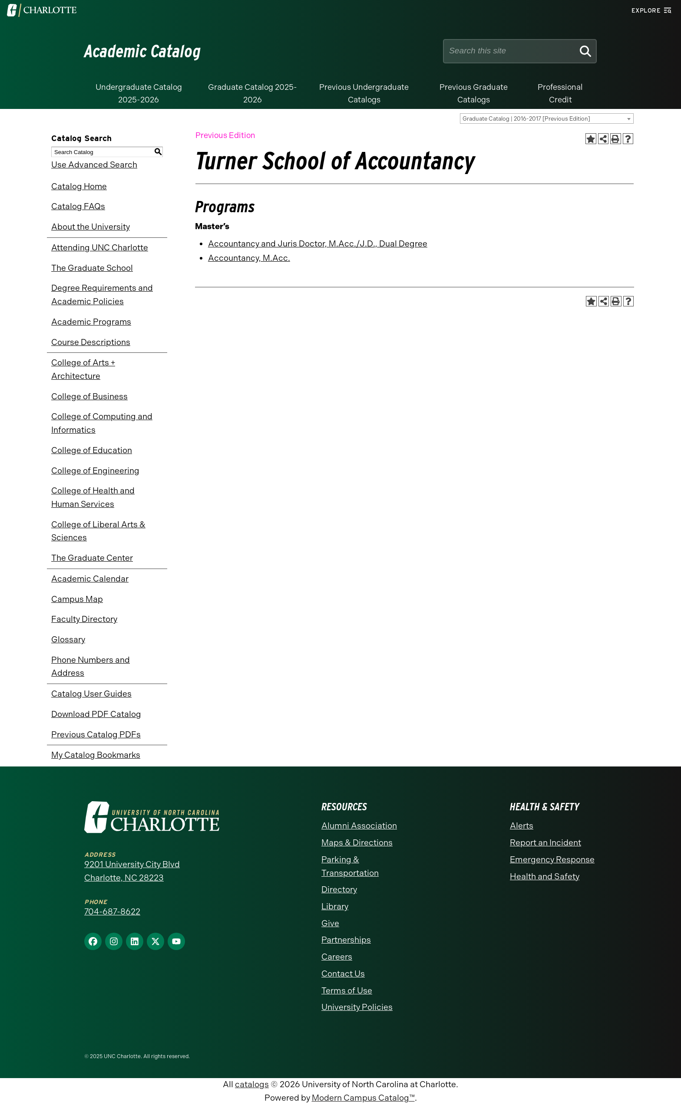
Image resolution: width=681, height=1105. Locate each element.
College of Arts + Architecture (83, 369)
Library (334, 906)
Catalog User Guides (91, 694)
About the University (90, 227)
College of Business (89, 396)
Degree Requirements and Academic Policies (102, 294)
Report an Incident (545, 843)
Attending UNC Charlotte (99, 248)
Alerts (521, 826)
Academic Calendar (90, 579)
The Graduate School (92, 268)
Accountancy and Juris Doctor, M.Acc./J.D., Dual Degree (317, 244)
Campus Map (77, 599)
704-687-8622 (112, 912)
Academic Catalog (142, 51)
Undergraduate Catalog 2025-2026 (139, 93)
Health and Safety (544, 876)
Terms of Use (346, 991)
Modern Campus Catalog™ (363, 1098)
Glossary (68, 640)
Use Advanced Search (94, 165)
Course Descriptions (90, 342)
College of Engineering (95, 471)
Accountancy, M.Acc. (249, 258)
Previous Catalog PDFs (96, 735)
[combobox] (547, 118)
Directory (339, 890)
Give (330, 923)
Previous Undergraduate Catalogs (364, 93)
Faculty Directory (84, 619)
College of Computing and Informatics (101, 423)
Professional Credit (560, 93)
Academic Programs (91, 322)
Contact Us (343, 974)
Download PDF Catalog (96, 714)
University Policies (357, 1007)
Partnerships (346, 940)
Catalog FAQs (78, 206)
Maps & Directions (357, 843)
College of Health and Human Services (93, 497)
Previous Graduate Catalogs (474, 93)
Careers (336, 957)
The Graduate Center (92, 558)
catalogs (252, 1084)
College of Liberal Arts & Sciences (98, 531)
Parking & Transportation (350, 866)
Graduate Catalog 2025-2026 (252, 93)
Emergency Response (552, 860)
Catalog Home (79, 186)
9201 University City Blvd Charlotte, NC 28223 (132, 871)
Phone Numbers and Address (90, 666)
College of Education (91, 450)
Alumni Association (359, 826)
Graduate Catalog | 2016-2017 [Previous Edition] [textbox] (526, 118)
